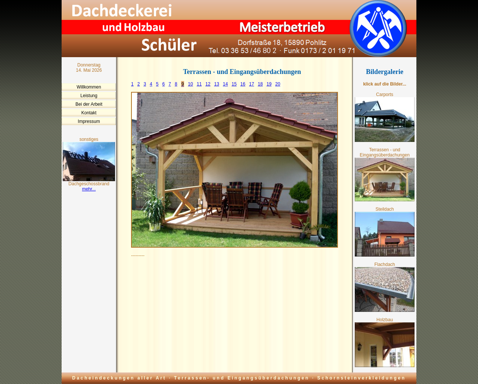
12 (207, 84)
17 (251, 84)
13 (216, 84)
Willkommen (89, 87)
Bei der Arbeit (88, 104)
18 (260, 84)
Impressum (89, 121)
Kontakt (89, 112)
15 (234, 84)
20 (277, 84)
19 (269, 84)
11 (199, 84)
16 (242, 84)
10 (190, 84)
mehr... (89, 189)
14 (225, 84)
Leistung (88, 95)
